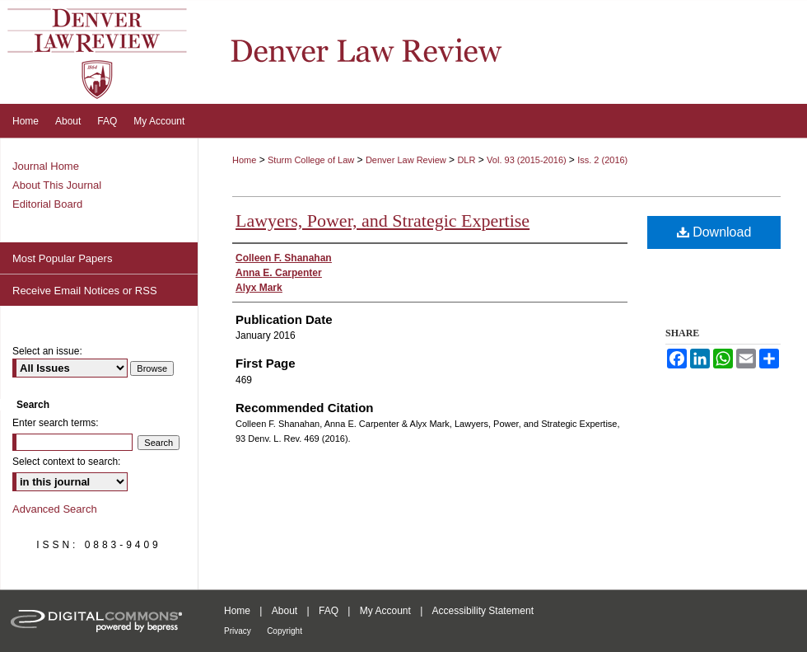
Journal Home (45, 166)
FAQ (328, 611)
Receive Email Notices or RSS (84, 290)
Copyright (284, 631)
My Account (385, 611)
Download (714, 232)
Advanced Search (54, 509)
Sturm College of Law (311, 160)
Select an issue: (47, 351)
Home (244, 160)
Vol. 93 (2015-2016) (528, 160)
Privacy (237, 631)
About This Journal (56, 185)
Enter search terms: (55, 423)
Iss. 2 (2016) (602, 160)
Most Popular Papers (62, 258)
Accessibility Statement (483, 611)
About (284, 611)
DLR (466, 160)
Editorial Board (47, 204)
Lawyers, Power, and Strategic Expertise (382, 220)
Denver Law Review (406, 160)
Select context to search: (66, 461)
